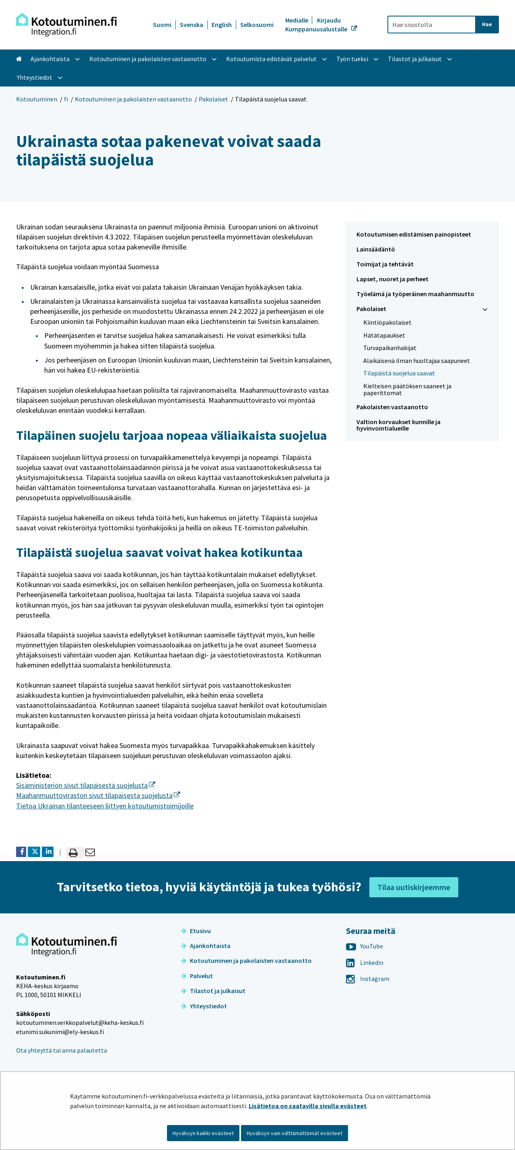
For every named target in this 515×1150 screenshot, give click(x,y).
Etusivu (196, 931)
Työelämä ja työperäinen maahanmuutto (415, 294)
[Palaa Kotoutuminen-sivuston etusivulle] (66, 25)
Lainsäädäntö (375, 249)
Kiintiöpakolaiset (387, 322)
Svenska (191, 25)
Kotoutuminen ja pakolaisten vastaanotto (133, 99)
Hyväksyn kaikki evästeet (203, 1133)
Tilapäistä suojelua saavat (399, 373)
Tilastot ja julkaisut (213, 991)
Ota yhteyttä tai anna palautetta (61, 1050)
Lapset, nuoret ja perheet (392, 279)
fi (66, 99)
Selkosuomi (257, 25)
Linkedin (364, 962)
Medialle (297, 20)
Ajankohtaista (206, 946)
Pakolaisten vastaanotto (392, 407)
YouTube (364, 946)
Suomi (162, 25)
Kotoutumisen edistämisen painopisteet (413, 234)
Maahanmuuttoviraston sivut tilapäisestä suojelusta (98, 795)
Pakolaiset (213, 99)
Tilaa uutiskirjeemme (413, 887)
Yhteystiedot (204, 1006)
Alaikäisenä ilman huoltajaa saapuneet (416, 361)
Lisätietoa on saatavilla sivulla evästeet (308, 1106)
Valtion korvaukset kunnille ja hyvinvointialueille (398, 425)
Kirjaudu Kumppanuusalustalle (316, 24)
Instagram (367, 979)
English (222, 25)
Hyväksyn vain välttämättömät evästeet (294, 1133)
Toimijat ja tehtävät (385, 264)
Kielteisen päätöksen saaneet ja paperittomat (407, 389)
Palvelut (197, 976)
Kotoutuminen (36, 99)
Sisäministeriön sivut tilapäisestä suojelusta (85, 785)
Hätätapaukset (384, 335)
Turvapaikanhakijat (389, 348)
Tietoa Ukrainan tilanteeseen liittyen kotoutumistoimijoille (105, 805)
